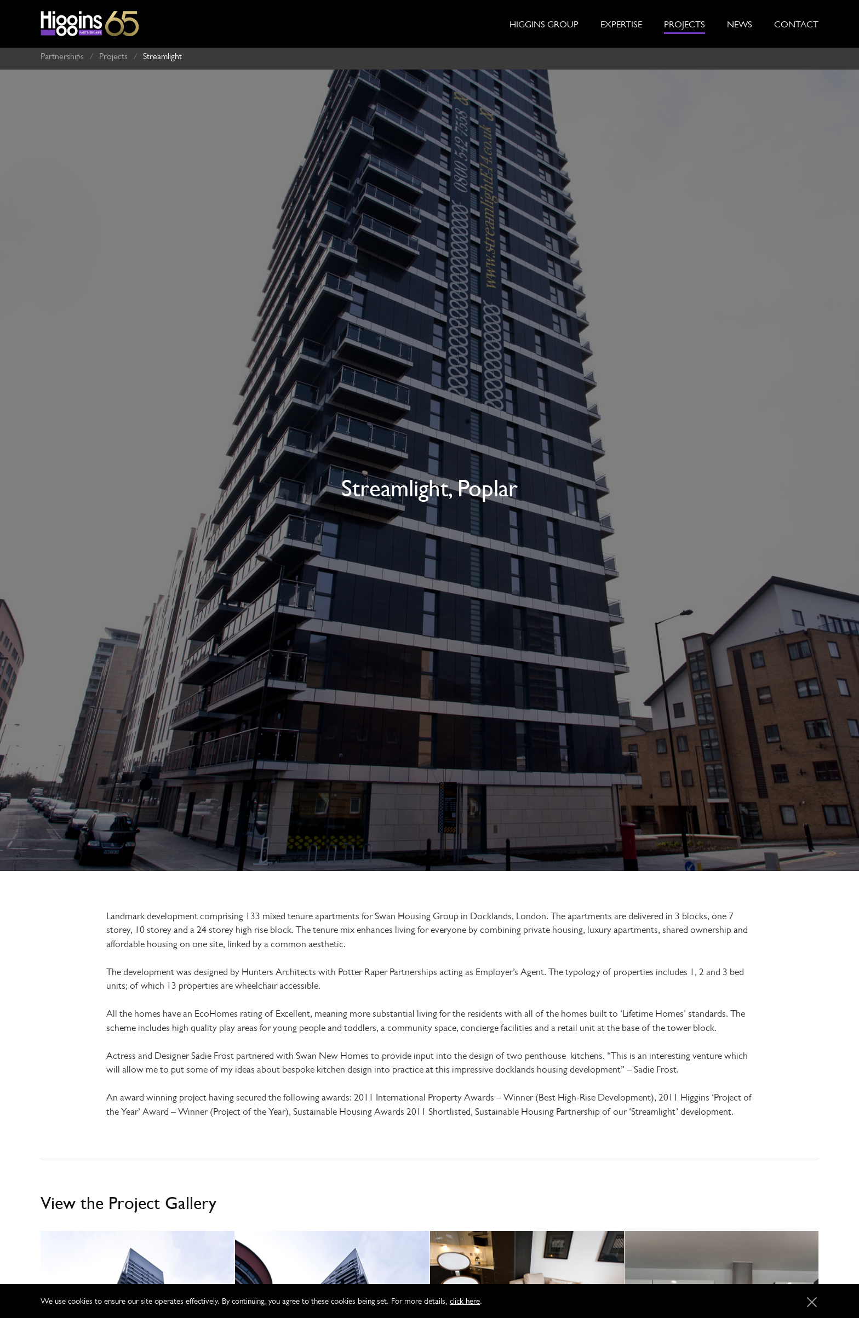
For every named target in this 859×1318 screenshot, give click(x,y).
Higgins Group (544, 24)
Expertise (621, 24)
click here (465, 1300)
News (739, 24)
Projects (684, 24)
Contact (796, 24)
